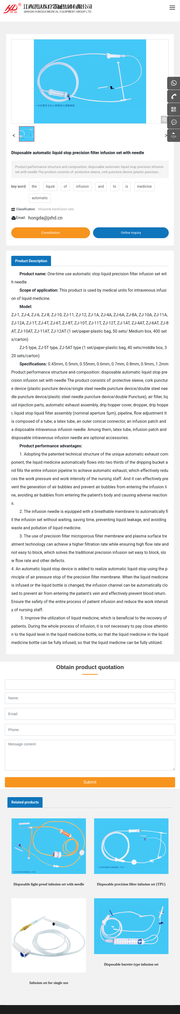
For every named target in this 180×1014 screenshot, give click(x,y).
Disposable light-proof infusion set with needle (48, 884)
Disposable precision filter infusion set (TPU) (131, 884)
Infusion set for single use (48, 983)
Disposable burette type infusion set (131, 964)
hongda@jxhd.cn (45, 217)
